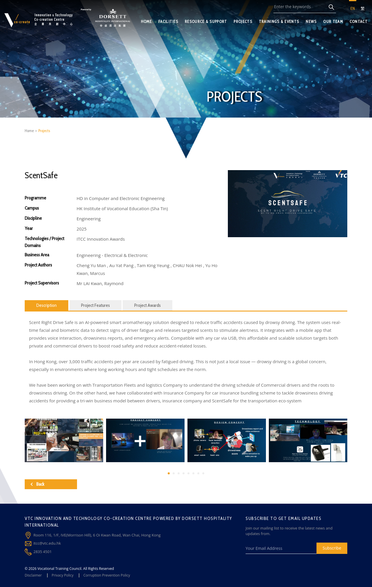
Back (37, 484)
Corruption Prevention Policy (106, 575)
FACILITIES (168, 21)
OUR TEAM (333, 21)
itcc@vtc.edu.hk (47, 543)
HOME (146, 21)
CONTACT (359, 21)
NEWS (311, 21)
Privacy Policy (63, 575)
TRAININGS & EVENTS (279, 21)
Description (46, 305)
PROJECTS (243, 21)
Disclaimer (33, 575)
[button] (168, 473)
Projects (44, 130)
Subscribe (332, 548)
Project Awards (147, 305)
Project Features (95, 305)
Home (29, 130)
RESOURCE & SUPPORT (206, 21)
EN (352, 8)
